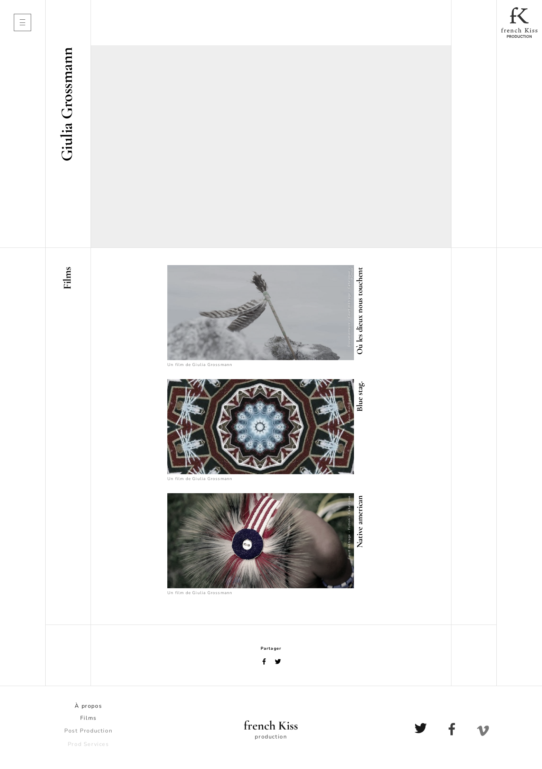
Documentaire (349, 334)
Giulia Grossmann (212, 364)
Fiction (352, 273)
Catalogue (349, 280)
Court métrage (349, 305)
